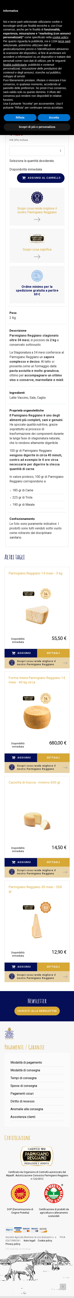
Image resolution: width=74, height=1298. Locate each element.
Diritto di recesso (22, 1101)
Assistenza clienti (22, 1117)
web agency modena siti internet (18, 1249)
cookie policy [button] (60, 37)
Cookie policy (45, 1240)
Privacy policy (13, 1244)
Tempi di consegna (23, 1078)
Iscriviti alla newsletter (37, 1011)
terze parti (64, 41)
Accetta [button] (54, 117)
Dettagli (53, 653)
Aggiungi (21, 653)
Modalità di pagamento (26, 1062)
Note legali (29, 1240)
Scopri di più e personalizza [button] (37, 126)
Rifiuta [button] (20, 117)
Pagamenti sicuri (22, 1093)
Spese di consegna (23, 1086)
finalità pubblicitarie (15, 64)
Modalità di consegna (25, 1070)
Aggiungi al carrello (41, 178)
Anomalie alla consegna (26, 1109)
